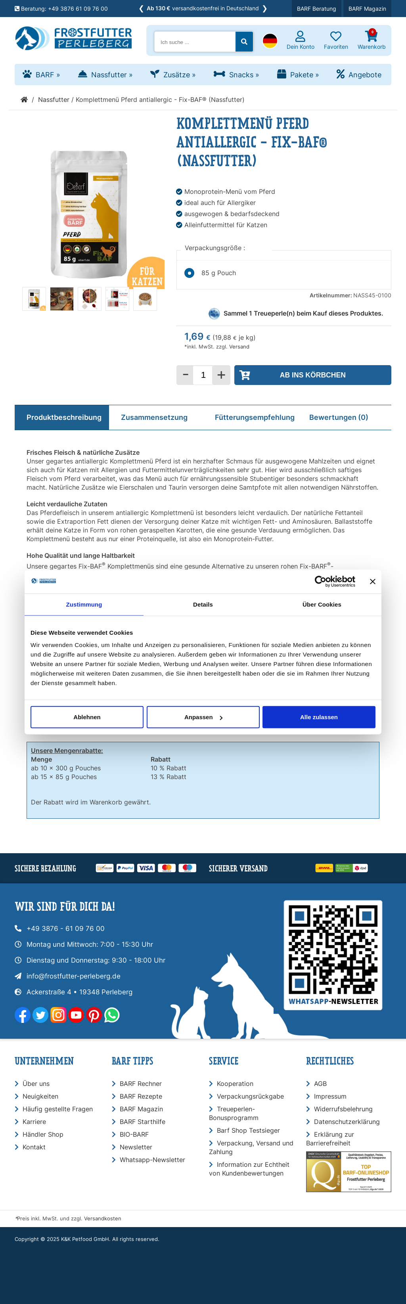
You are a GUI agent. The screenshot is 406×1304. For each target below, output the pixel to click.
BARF (48, 75)
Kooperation (235, 1084)
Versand (239, 347)
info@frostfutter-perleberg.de (74, 976)
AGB (320, 1084)
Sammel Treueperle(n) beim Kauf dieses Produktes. (303, 313)
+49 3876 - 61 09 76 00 (66, 929)
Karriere (34, 1122)
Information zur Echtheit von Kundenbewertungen (249, 1168)
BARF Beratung (316, 8)
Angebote (365, 75)
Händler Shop (43, 1134)
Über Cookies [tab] (322, 604)
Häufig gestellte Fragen (58, 1109)
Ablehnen (86, 717)
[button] (270, 41)
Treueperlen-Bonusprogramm (234, 1113)
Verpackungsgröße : (216, 248)
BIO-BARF (134, 1134)
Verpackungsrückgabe (250, 1096)
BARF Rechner (141, 1084)
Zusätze (179, 75)
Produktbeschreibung (64, 417)
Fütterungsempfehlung (255, 417)
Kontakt (34, 1147)
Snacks (244, 75)
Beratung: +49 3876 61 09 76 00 (61, 8)
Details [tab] (203, 604)
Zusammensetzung (154, 417)
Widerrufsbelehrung (343, 1109)
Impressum (330, 1096)
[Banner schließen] (372, 581)
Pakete (304, 75)
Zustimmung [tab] (84, 604)
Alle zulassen (319, 717)
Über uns (36, 1084)
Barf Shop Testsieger (248, 1130)
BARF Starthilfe (142, 1122)
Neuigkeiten (40, 1096)
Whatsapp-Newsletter (152, 1160)
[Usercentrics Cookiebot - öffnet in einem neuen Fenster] (320, 581)
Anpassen (203, 717)
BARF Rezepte (141, 1096)
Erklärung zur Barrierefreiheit (330, 1138)
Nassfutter (112, 75)
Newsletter (136, 1147)
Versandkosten (102, 1219)
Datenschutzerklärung (347, 1122)
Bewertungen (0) (338, 417)
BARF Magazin (367, 8)
